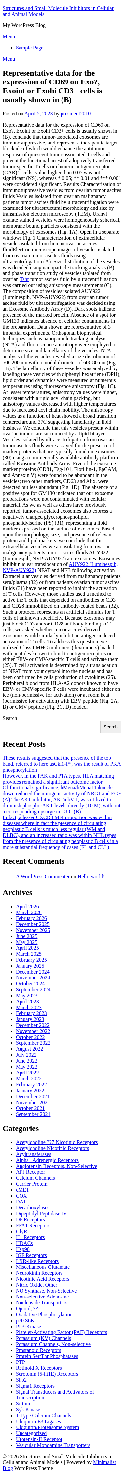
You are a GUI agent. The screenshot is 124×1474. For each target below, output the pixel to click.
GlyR (21, 1231)
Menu (9, 36)
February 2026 (31, 918)
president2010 (76, 113)
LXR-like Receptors (37, 1261)
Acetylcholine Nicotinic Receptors (52, 1148)
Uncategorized (31, 1433)
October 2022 (30, 1037)
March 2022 (29, 1078)
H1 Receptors (30, 1237)
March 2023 (29, 1007)
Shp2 (21, 1380)
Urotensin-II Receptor (39, 1439)
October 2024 (30, 983)
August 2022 (29, 1049)
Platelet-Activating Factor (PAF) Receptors (61, 1332)
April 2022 (27, 1072)
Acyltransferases (33, 1154)
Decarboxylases (32, 1207)
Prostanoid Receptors (38, 1350)
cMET (22, 1190)
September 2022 (33, 1043)
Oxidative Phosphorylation (44, 1314)
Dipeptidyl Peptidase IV (41, 1213)
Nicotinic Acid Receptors (42, 1279)
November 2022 (33, 1031)
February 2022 (31, 1084)
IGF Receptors (31, 1255)
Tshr (24, 279)
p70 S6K (25, 1320)
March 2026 (29, 912)
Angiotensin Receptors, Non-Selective (56, 1166)
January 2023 (30, 1019)
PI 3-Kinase (28, 1326)
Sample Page (29, 47)
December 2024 (33, 972)
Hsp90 (23, 1249)
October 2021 (30, 1108)
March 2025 (29, 954)
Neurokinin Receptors (39, 1273)
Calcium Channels (35, 1178)
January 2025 (30, 966)
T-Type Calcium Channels (43, 1415)
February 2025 (31, 960)
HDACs (24, 1243)
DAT (21, 1201)
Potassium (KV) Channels (43, 1338)
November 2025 (33, 930)
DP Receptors (30, 1219)
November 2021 (33, 1102)
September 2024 (33, 989)
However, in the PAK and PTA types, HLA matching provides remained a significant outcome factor (58, 779)
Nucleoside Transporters (41, 1302)
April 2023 (27, 1001)
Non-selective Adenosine (42, 1296)
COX (21, 1196)
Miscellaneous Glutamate (43, 1267)
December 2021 (33, 1096)
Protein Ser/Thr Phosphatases (47, 1356)
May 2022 (26, 1067)
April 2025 (27, 948)
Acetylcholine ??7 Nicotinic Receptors (57, 1142)
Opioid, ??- (28, 1308)
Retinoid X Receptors (39, 1368)
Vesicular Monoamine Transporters (53, 1445)
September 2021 (33, 1114)
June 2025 (26, 936)
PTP (20, 1362)
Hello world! (91, 876)
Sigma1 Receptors (35, 1386)
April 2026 (27, 906)
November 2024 (33, 977)
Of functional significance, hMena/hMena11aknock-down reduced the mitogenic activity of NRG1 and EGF (62, 790)
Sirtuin (23, 1403)
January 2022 (30, 1090)
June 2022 (26, 1061)
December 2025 (33, 924)
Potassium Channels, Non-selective (53, 1344)
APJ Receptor (30, 1172)
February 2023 (31, 1013)
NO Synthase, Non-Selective (46, 1291)
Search (10, 718)
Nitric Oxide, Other (36, 1285)
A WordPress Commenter (43, 876)
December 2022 (33, 1025)
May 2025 (26, 942)
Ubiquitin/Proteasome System (47, 1427)
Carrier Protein (32, 1184)
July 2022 (26, 1055)
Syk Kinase (28, 1409)
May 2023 (26, 995)
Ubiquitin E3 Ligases (38, 1421)
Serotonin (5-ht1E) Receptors (47, 1374)
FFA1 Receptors (33, 1225)
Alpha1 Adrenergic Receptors (47, 1160)
